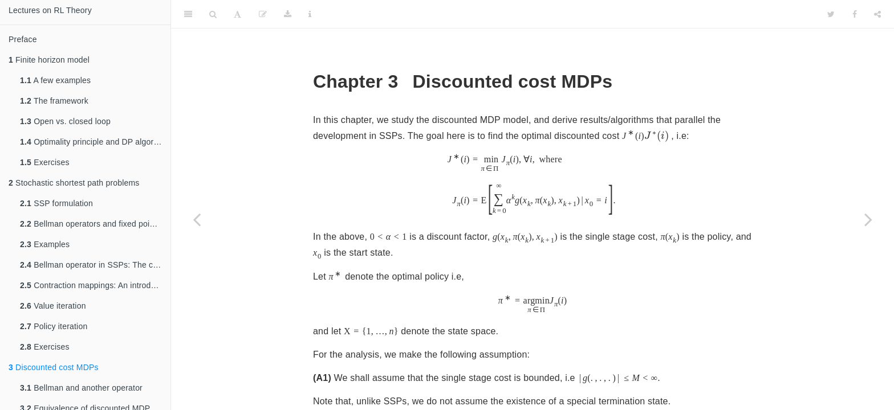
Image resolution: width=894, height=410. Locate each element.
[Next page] (868, 219)
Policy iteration (53, 326)
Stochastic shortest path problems (74, 182)
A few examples (55, 80)
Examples (45, 244)
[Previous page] (196, 219)
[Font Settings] (237, 14)
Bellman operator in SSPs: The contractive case (95, 264)
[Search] (213, 14)
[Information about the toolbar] (310, 14)
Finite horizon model (49, 59)
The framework (54, 100)
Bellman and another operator (81, 387)
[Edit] (262, 14)
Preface (23, 39)
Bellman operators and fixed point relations (95, 223)
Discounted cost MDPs (54, 367)
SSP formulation (56, 203)
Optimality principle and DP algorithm (94, 141)
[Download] (287, 14)
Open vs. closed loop (65, 121)
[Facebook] (854, 14)
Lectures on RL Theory (50, 10)
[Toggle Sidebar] (188, 14)
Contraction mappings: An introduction (95, 285)
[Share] (877, 14)
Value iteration (53, 305)
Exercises (45, 162)
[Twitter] (831, 14)
